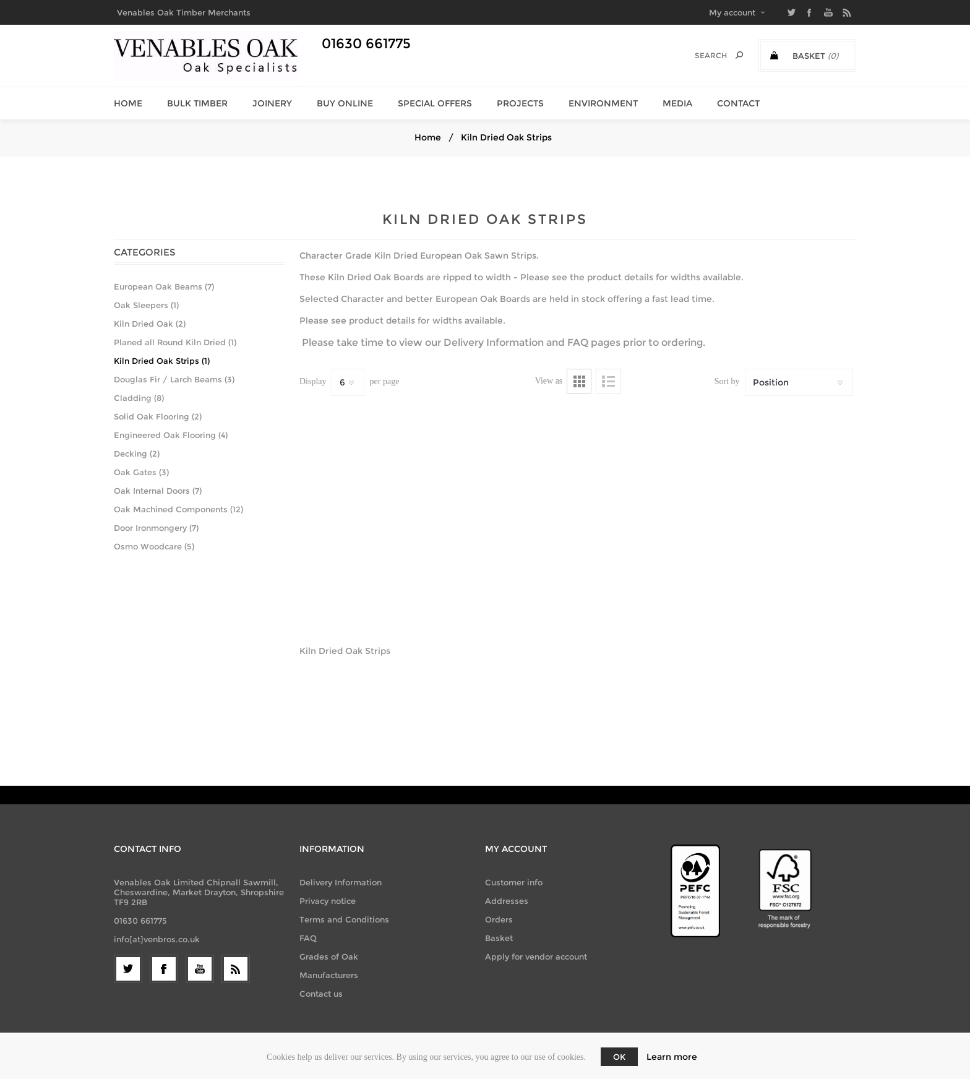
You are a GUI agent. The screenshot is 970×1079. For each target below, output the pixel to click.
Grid (579, 381)
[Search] (702, 55)
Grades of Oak (328, 956)
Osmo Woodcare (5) (154, 546)
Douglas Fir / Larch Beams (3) (174, 379)
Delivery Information (494, 342)
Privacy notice (327, 901)
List (608, 381)
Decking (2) (137, 453)
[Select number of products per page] (348, 382)
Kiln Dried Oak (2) (150, 324)
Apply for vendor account (536, 956)
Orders (499, 919)
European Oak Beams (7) (164, 286)
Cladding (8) (139, 398)
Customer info (514, 882)
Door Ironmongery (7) (156, 528)
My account (732, 12)
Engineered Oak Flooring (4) (171, 435)
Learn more (671, 1056)
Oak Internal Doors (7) (158, 491)
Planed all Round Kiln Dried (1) (175, 342)
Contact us (321, 994)
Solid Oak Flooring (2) (158, 416)
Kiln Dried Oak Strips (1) (162, 361)
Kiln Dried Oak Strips (344, 651)
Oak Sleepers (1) (146, 305)
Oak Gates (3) (141, 472)
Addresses (506, 901)
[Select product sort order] (799, 382)
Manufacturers (328, 975)
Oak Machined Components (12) (178, 509)
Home (427, 137)
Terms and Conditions (344, 919)
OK (619, 1057)
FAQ (577, 342)
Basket (499, 938)
